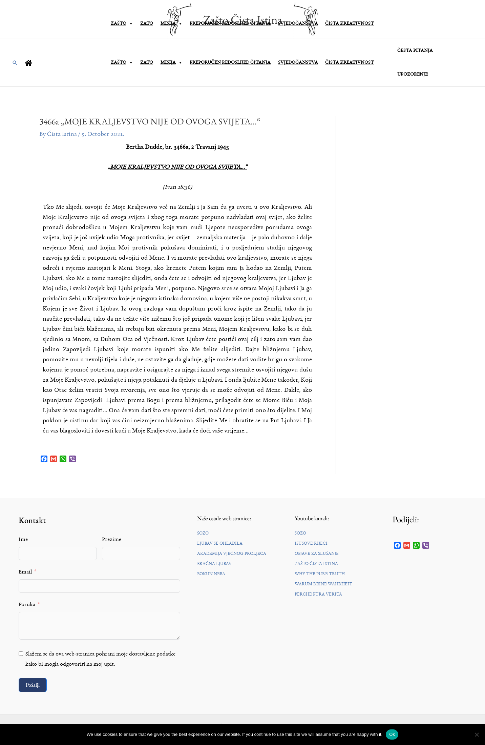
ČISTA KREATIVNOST (349, 62)
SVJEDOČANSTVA (298, 62)
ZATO (146, 62)
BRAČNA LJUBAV (214, 564)
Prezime (111, 539)
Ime (23, 539)
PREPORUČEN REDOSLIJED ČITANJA (230, 62)
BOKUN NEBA (211, 574)
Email (25, 572)
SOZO (203, 533)
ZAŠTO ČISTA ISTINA (316, 564)
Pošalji (33, 684)
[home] (29, 63)
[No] (476, 734)
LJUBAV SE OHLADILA (219, 543)
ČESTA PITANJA (414, 50)
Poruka (27, 604)
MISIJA (172, 62)
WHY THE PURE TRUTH (320, 574)
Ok (392, 734)
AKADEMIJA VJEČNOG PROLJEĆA (231, 553)
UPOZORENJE (411, 74)
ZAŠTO (122, 62)
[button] (15, 63)
